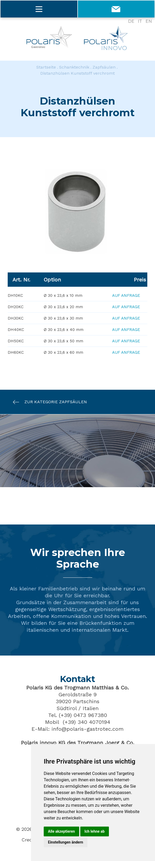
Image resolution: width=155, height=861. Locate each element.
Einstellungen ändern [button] (65, 842)
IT (140, 21)
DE (131, 21)
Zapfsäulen (104, 67)
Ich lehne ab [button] (95, 831)
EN (148, 21)
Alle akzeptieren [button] (61, 831)
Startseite (46, 67)
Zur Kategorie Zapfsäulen (47, 402)
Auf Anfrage (126, 295)
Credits (29, 839)
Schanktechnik (74, 67)
